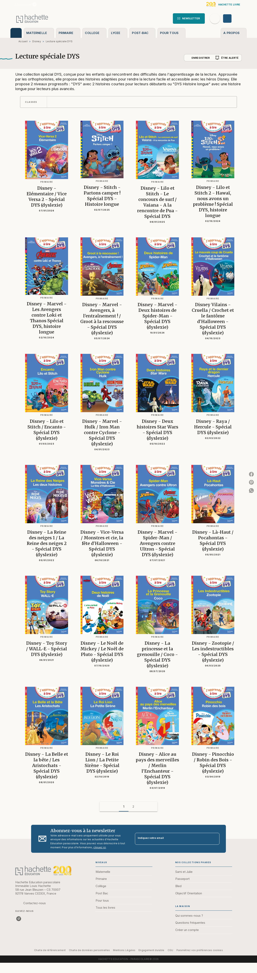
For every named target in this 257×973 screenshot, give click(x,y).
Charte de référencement (50, 950)
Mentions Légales (124, 950)
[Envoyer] (214, 839)
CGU (170, 950)
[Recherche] (215, 18)
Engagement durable (151, 950)
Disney (36, 41)
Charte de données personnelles (89, 950)
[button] (189, 18)
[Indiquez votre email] (172, 839)
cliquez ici (99, 847)
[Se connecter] (232, 18)
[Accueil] (32, 18)
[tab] (16, 33)
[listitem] (34, 4)
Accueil (23, 41)
